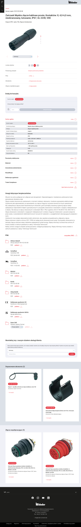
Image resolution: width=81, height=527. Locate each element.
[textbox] (22, 56)
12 (37, 65)
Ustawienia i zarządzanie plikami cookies (51, 523)
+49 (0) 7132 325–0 (41, 512)
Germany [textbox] (11, 350)
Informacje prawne (26, 523)
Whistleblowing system (69, 523)
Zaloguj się (8, 523)
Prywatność (36, 523)
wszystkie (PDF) (69, 235)
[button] (2, 2)
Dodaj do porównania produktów (36, 70)
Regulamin (16, 523)
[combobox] (22, 56)
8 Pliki (31, 76)
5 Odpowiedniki (33, 86)
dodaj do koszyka (47, 109)
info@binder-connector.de (41, 517)
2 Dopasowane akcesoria (35, 81)
